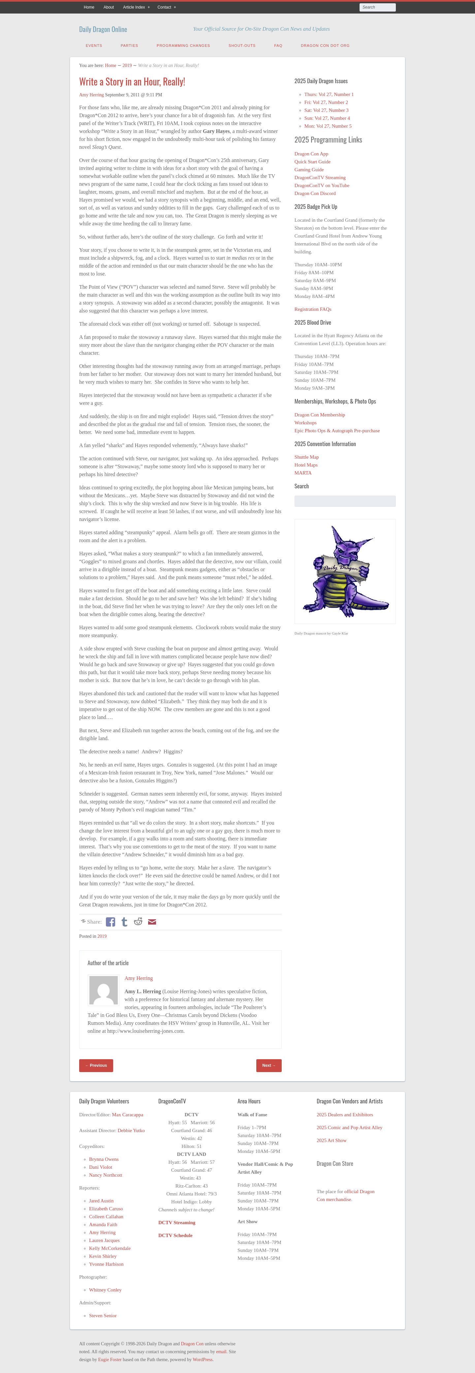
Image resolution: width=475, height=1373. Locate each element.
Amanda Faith (103, 1223)
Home (89, 7)
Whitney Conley (105, 1288)
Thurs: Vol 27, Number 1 (329, 92)
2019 (127, 63)
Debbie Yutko (131, 1128)
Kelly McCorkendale (110, 1246)
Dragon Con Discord (315, 191)
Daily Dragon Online (116, 27)
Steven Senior (103, 1314)
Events (94, 44)
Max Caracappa (127, 1113)
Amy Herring (91, 93)
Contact (164, 7)
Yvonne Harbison (106, 1262)
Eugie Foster (110, 1358)
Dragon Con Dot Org (325, 44)
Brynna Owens (104, 1157)
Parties (129, 44)
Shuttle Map (307, 455)
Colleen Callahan (106, 1215)
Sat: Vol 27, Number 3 (326, 108)
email (221, 1350)
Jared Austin (101, 1199)
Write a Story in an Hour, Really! (132, 79)
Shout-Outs (242, 44)
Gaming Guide (309, 168)
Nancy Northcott (105, 1173)
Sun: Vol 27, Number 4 (327, 116)
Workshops (306, 421)
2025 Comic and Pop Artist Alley (350, 1125)
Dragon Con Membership (320, 413)
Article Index (134, 7)
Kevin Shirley (103, 1254)
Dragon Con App (312, 152)
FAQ (278, 44)
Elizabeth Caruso (106, 1207)
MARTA (303, 471)
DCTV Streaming (176, 1221)
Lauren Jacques (104, 1238)
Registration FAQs (313, 307)
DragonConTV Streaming (320, 176)
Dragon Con (192, 1342)
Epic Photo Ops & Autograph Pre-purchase (337, 429)
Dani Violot (100, 1165)
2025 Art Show (332, 1138)
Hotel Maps (306, 463)
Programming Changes (183, 44)
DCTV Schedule (175, 1233)
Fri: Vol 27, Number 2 (326, 100)
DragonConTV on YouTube (322, 183)
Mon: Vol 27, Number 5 (328, 124)
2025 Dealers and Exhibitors (345, 1113)
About (109, 7)
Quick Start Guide (313, 160)
